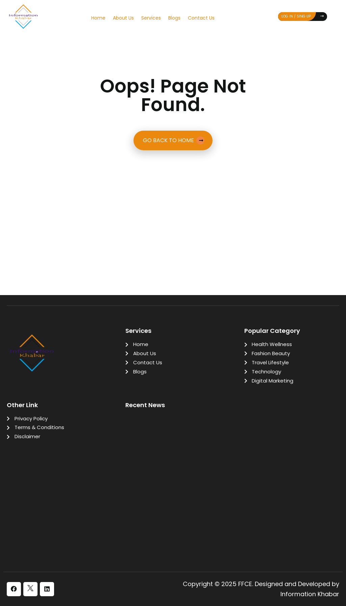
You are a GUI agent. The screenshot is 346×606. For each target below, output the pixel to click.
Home (98, 18)
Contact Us (201, 18)
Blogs (174, 18)
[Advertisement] (173, 204)
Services (151, 18)
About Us (123, 18)
